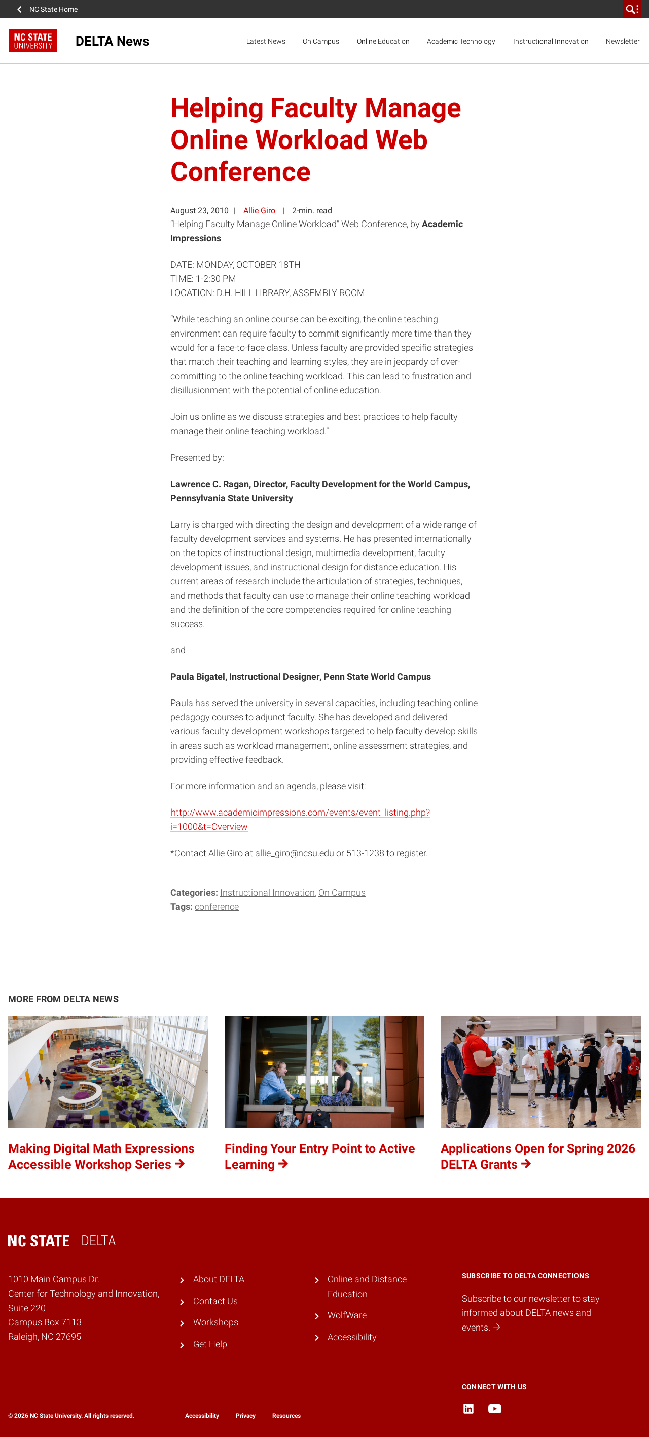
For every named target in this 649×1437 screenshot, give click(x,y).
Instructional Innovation (551, 41)
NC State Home (53, 9)
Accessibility (352, 1337)
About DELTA (218, 1279)
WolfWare (347, 1315)
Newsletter (623, 41)
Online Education (383, 41)
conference (217, 907)
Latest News (265, 41)
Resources (286, 1415)
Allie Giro (259, 210)
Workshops (215, 1322)
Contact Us (215, 1301)
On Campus (321, 41)
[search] (632, 9)
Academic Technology (461, 41)
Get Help (210, 1344)
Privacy (246, 1415)
